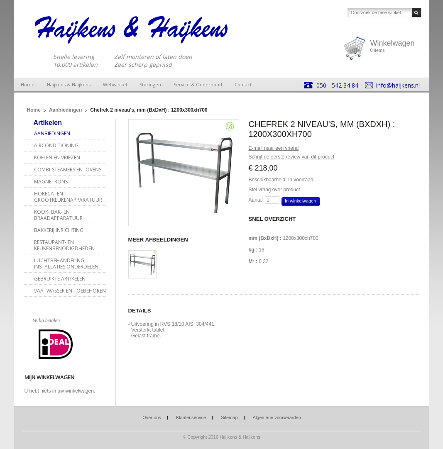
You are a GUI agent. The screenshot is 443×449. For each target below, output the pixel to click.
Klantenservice (191, 417)
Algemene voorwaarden (277, 417)
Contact (243, 84)
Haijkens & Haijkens (69, 84)
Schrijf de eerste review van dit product (292, 157)
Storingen (150, 84)
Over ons (151, 417)
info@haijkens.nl (398, 85)
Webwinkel (115, 84)
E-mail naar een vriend (274, 148)
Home (27, 84)
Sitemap (229, 417)
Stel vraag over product (274, 190)
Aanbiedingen (65, 110)
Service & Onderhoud (198, 84)
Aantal (256, 200)
